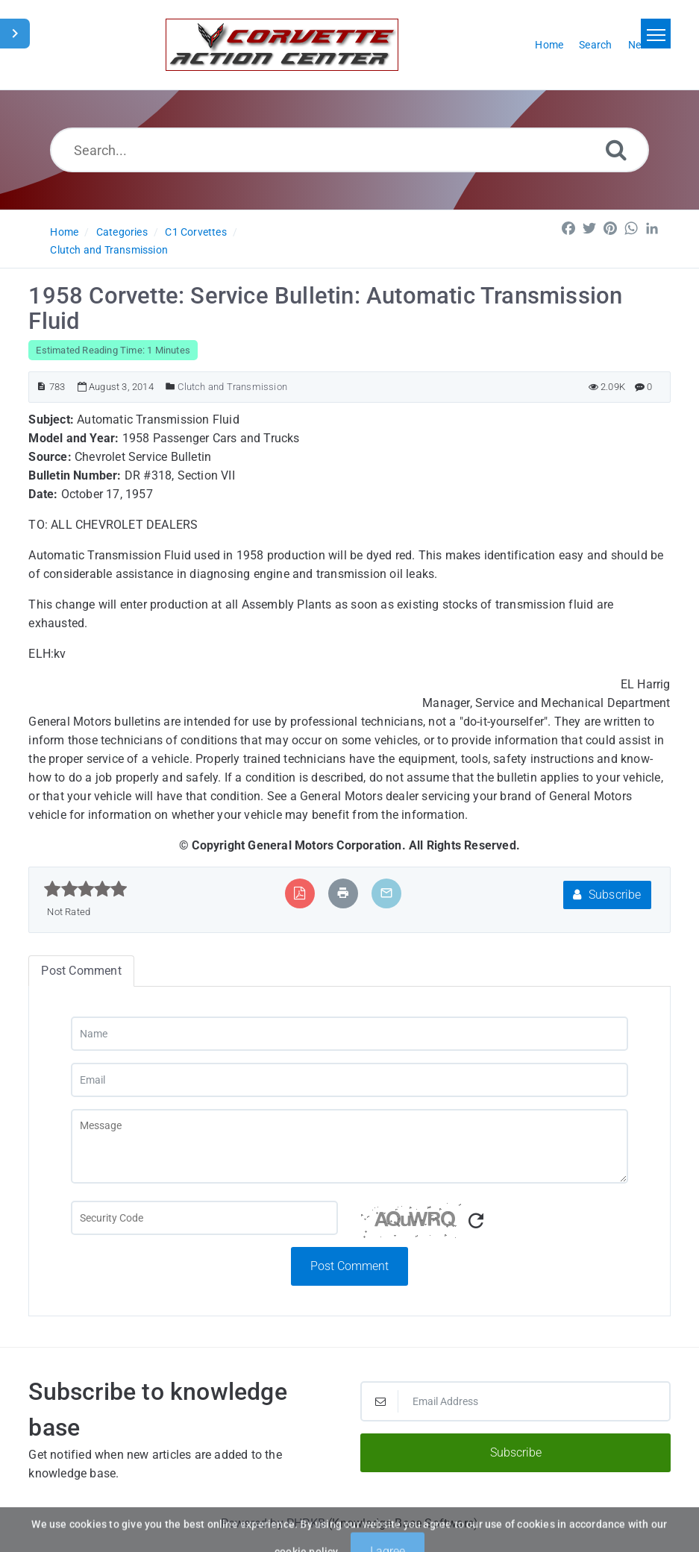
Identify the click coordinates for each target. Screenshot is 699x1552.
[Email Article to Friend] (386, 893)
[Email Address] (515, 1401)
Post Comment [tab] (81, 971)
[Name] (349, 1034)
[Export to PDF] (299, 893)
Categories (122, 232)
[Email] (349, 1080)
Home (64, 232)
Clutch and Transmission (109, 250)
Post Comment (349, 1266)
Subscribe (607, 894)
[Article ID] (41, 387)
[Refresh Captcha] (476, 1221)
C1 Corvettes (195, 232)
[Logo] (282, 45)
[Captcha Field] (205, 1218)
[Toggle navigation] (656, 33)
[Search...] (349, 150)
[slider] (85, 889)
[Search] (616, 149)
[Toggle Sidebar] (15, 33)
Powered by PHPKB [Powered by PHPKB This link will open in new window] (273, 1523)
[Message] (349, 1146)
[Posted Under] (170, 387)
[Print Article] (343, 893)
